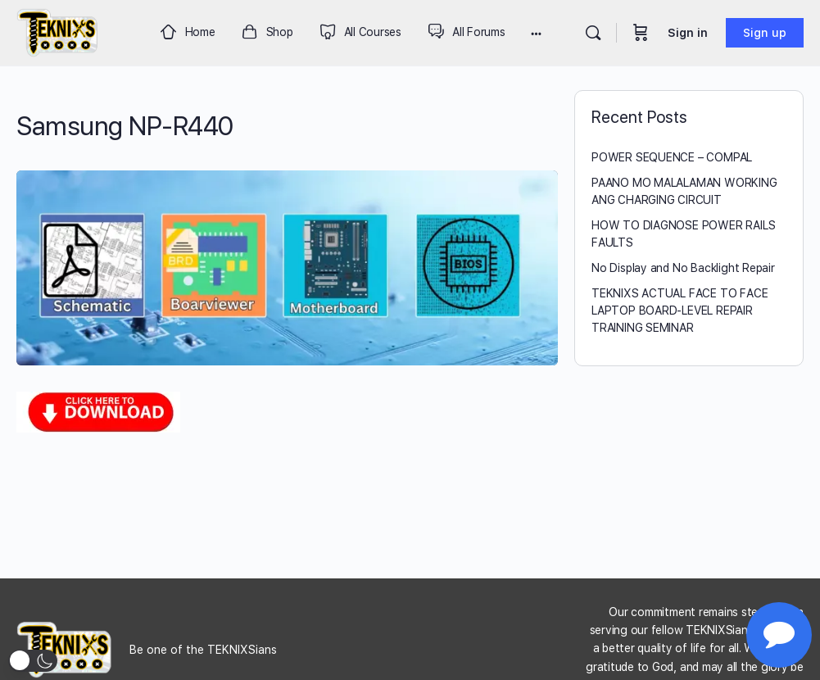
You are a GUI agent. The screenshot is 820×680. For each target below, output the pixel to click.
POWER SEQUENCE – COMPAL (671, 157)
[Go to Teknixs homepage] (57, 31)
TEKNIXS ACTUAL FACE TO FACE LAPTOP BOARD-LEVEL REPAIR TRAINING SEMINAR (679, 310)
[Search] (593, 33)
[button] (32, 661)
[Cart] (640, 33)
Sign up (764, 32)
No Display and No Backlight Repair (683, 267)
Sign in (688, 32)
